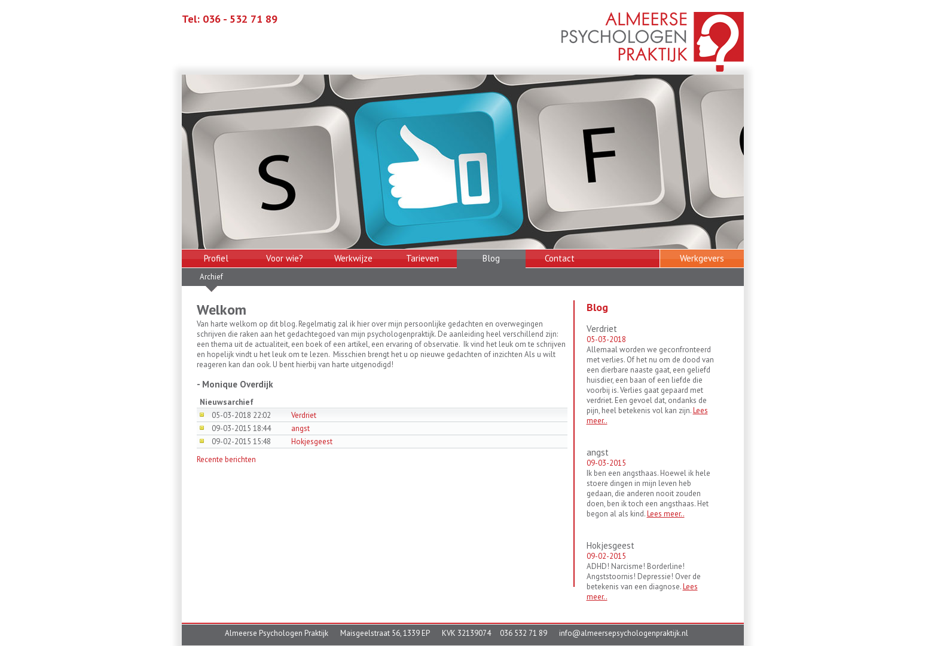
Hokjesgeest (311, 441)
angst (300, 428)
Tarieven (422, 258)
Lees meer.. (666, 514)
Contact (560, 258)
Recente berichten (226, 459)
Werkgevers (702, 258)
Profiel (216, 258)
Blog (491, 258)
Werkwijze (353, 258)
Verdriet (303, 415)
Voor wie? (284, 258)
